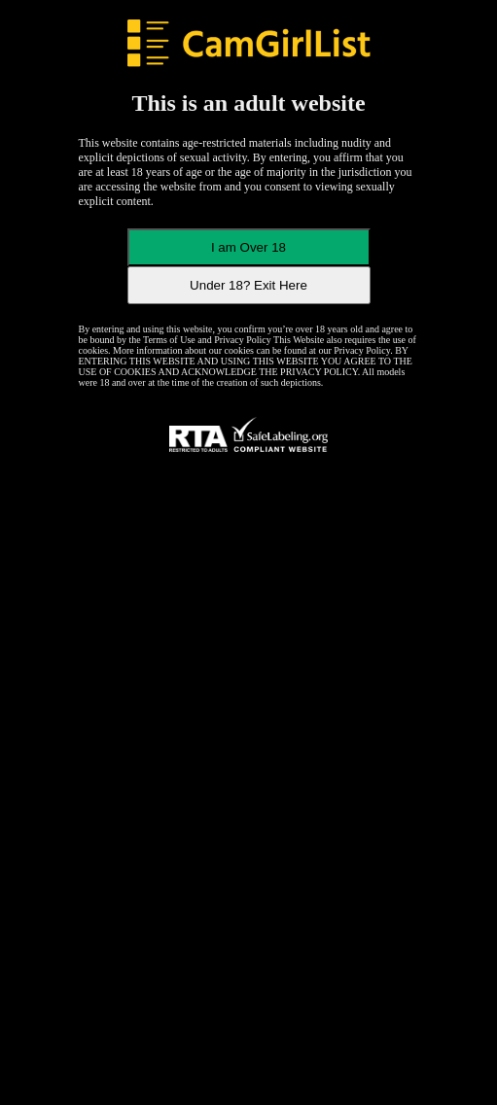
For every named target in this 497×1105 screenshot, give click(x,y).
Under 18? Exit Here (248, 285)
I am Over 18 (248, 247)
